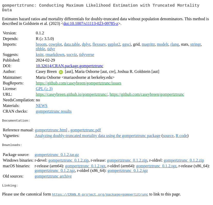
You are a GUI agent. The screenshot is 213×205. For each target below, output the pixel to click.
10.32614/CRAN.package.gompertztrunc (69, 68)
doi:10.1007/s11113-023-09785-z (90, 25)
